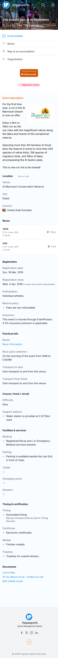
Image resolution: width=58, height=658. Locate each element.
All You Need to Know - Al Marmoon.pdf (22, 577)
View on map (23, 176)
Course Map (8, 572)
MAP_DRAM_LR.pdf (12, 581)
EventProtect (44, 319)
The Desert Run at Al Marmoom (25, 20)
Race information (12, 344)
